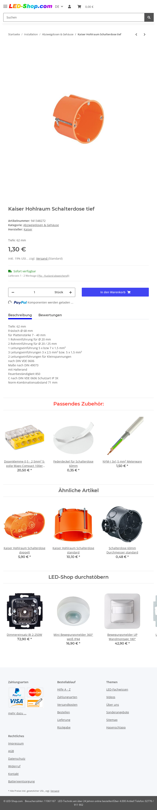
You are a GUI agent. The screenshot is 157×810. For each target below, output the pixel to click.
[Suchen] (74, 17)
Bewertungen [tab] (50, 315)
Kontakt (13, 774)
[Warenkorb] (85, 6)
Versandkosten (67, 705)
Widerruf (14, 766)
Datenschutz (16, 759)
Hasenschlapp (116, 727)
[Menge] (34, 292)
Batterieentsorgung (21, 781)
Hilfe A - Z (64, 689)
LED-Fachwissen (117, 689)
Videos (110, 697)
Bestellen (63, 712)
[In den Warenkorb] (11, 46)
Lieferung (63, 720)
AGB (11, 751)
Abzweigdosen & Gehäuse (41, 225)
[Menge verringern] (12, 292)
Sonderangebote (117, 712)
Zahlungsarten (67, 697)
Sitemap (112, 720)
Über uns (112, 705)
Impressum (16, 743)
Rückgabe (64, 727)
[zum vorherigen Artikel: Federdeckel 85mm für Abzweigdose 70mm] (136, 34)
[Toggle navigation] (5, 4)
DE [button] (57, 6)
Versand (42, 258)
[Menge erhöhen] (70, 292)
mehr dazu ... (17, 713)
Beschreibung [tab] (20, 315)
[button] (69, 6)
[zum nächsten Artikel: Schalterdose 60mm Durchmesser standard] (144, 34)
